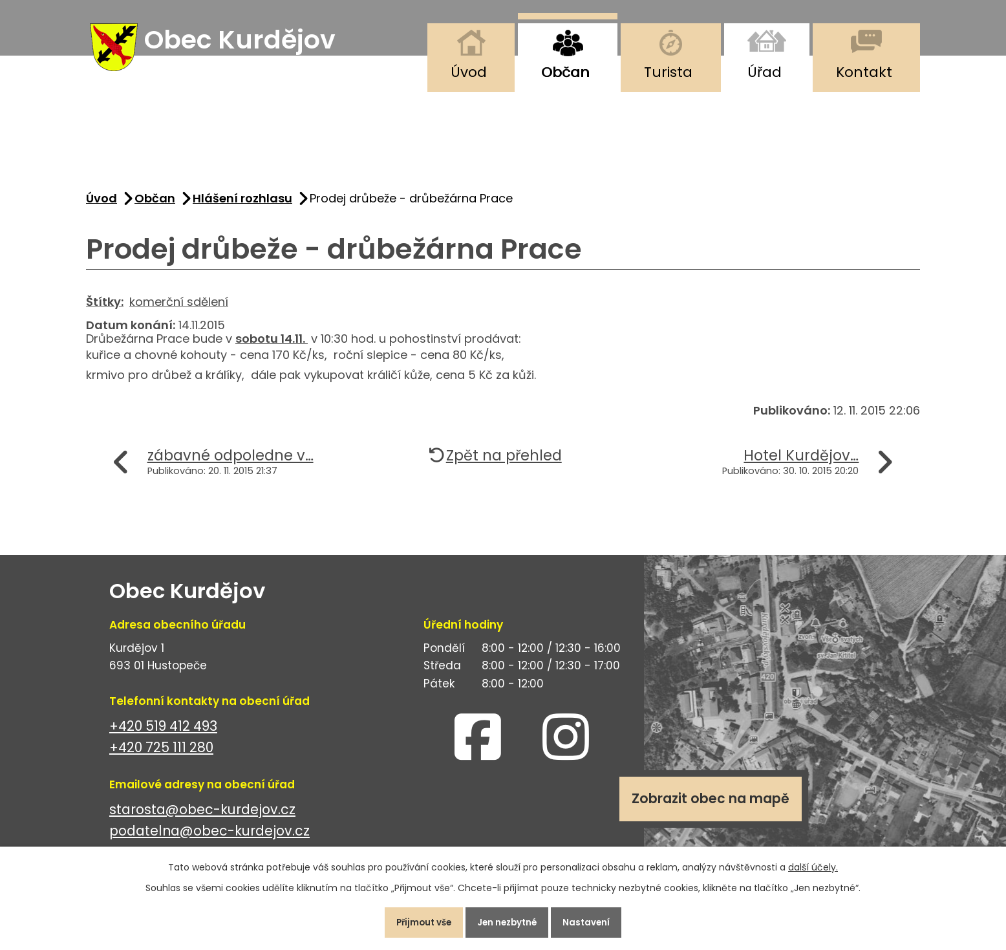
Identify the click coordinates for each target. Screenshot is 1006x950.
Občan (565, 72)
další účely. (813, 862)
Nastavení (596, 920)
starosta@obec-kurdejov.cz (202, 817)
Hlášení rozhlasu (242, 206)
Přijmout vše (414, 920)
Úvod (469, 72)
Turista (668, 72)
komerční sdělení (178, 309)
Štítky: (104, 309)
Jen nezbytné (508, 920)
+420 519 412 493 (163, 733)
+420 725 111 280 (161, 755)
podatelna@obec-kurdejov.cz (209, 838)
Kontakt (864, 72)
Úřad (764, 72)
